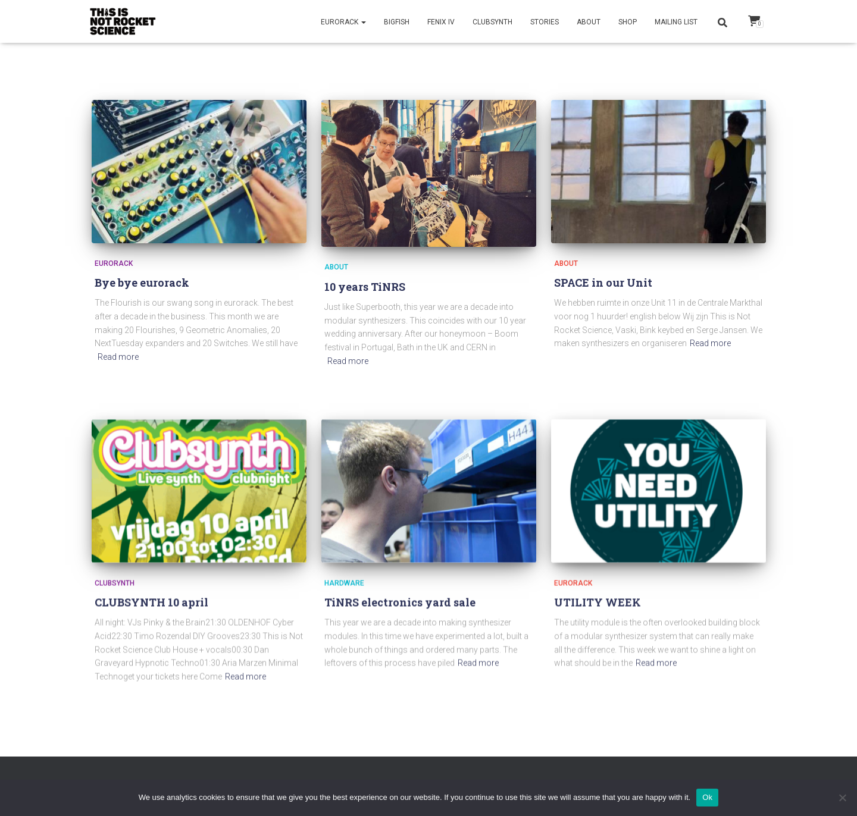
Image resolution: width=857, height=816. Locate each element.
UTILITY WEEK (597, 605)
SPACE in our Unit (603, 282)
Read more (118, 357)
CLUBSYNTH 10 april (151, 605)
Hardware (344, 586)
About (588, 22)
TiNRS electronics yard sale (400, 605)
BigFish (396, 22)
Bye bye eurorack (142, 282)
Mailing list (676, 22)
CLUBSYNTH (492, 22)
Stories (544, 22)
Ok (707, 797)
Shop (627, 22)
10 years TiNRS (364, 287)
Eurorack (343, 22)
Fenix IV (441, 22)
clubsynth (115, 586)
